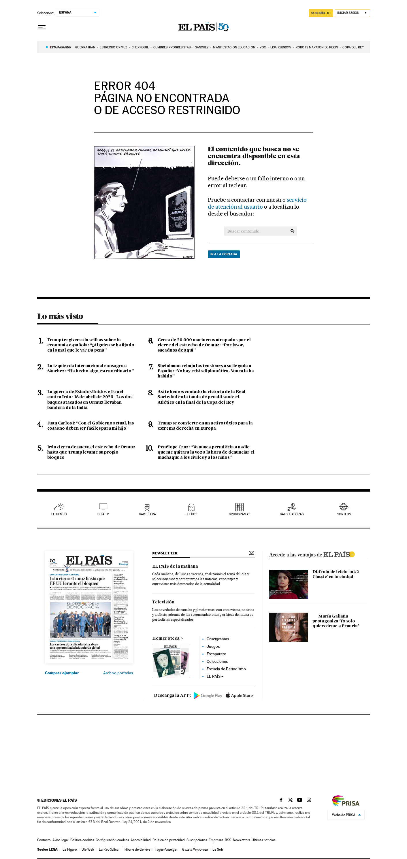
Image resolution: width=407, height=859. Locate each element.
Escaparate (216, 654)
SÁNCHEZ (202, 47)
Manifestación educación (234, 47)
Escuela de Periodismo (226, 669)
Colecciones (217, 661)
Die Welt (88, 849)
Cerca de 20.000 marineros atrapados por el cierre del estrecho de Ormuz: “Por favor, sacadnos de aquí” (204, 345)
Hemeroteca (166, 639)
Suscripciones (196, 840)
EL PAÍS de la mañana (175, 567)
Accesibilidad (141, 840)
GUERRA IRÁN (85, 47)
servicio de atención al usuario (257, 203)
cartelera (147, 514)
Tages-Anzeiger (166, 849)
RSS (228, 840)
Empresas (216, 840)
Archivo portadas (118, 673)
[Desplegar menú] (41, 27)
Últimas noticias (263, 840)
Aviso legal (60, 840)
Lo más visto (60, 316)
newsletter (165, 553)
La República (108, 849)
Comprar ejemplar (62, 673)
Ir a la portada (223, 254)
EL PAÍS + (215, 676)
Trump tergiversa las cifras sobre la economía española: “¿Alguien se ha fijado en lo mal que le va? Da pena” (90, 345)
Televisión (163, 602)
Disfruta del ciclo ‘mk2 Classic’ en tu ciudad (335, 574)
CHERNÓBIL (140, 47)
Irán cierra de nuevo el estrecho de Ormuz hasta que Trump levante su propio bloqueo (91, 452)
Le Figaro (70, 849)
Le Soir (217, 849)
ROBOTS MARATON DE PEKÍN (317, 47)
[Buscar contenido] (292, 231)
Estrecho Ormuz (113, 47)
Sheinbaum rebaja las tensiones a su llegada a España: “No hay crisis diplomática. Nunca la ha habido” (206, 371)
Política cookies (82, 840)
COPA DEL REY (352, 47)
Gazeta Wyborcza (195, 849)
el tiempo (59, 514)
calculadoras (292, 514)
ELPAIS (339, 553)
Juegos (213, 646)
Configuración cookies (112, 840)
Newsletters (241, 840)
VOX (263, 47)
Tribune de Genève (136, 849)
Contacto (44, 840)
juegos (191, 514)
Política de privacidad (168, 840)
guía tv (103, 514)
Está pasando (60, 47)
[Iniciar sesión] (352, 13)
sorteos (344, 514)
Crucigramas (239, 514)
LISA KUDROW (280, 47)
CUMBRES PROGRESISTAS (172, 47)
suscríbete (320, 13)
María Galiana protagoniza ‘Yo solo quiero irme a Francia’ (335, 621)
